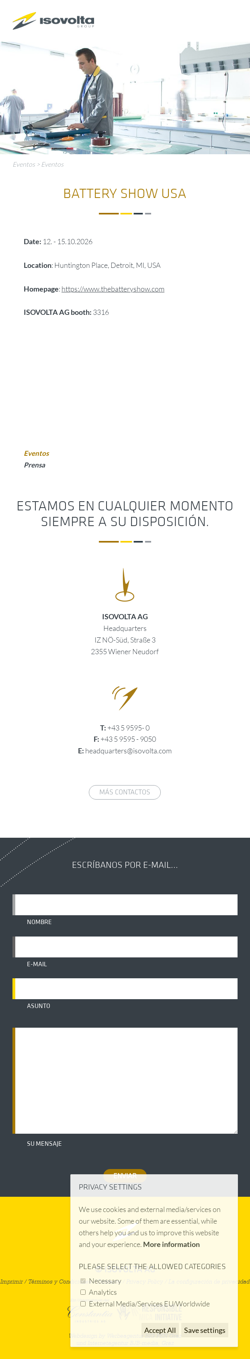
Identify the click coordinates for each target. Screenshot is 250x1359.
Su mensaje (44, 1144)
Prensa (34, 465)
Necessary (105, 1280)
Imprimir (11, 1282)
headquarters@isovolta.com (128, 750)
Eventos (23, 164)
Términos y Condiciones (60, 1282)
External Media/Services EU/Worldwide (149, 1303)
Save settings (204, 1330)
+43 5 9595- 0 (128, 727)
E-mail (37, 964)
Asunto (38, 1006)
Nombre (39, 922)
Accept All (160, 1330)
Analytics (103, 1292)
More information (171, 1244)
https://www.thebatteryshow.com (112, 288)
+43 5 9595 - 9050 (128, 739)
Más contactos (124, 792)
